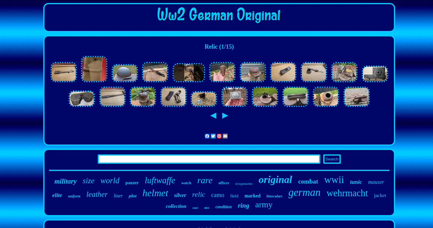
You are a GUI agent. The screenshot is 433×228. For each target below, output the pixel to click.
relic (198, 194)
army (264, 204)
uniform (74, 196)
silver (180, 195)
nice (206, 207)
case (195, 207)
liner (118, 195)
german (304, 192)
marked (252, 195)
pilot (133, 196)
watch (186, 183)
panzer (132, 182)
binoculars (274, 196)
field (234, 195)
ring (243, 205)
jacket (380, 195)
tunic (356, 182)
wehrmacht (347, 193)
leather (97, 194)
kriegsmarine (244, 183)
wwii (334, 179)
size (88, 180)
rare (205, 180)
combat (308, 181)
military (65, 181)
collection (176, 206)
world (109, 180)
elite (57, 195)
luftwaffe (160, 180)
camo (217, 195)
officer (223, 183)
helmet (155, 192)
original (275, 179)
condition (223, 207)
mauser (376, 182)
